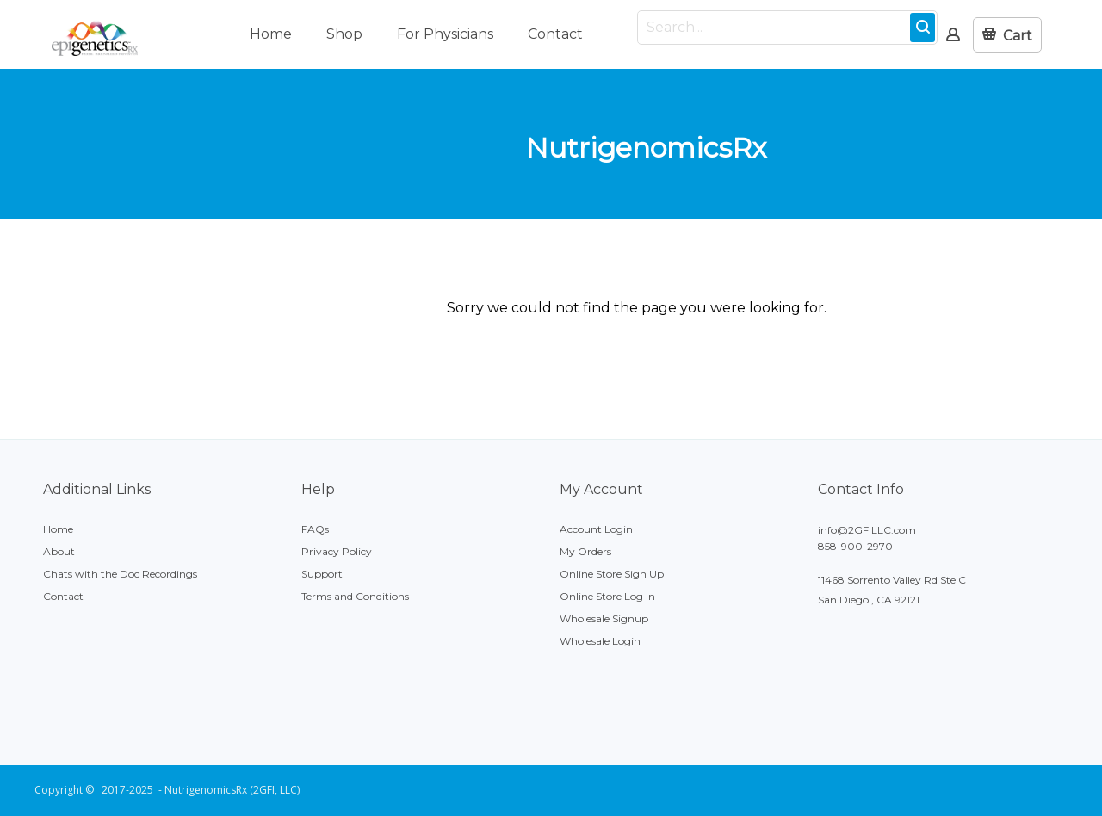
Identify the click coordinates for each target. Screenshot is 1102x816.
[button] (1007, 35)
